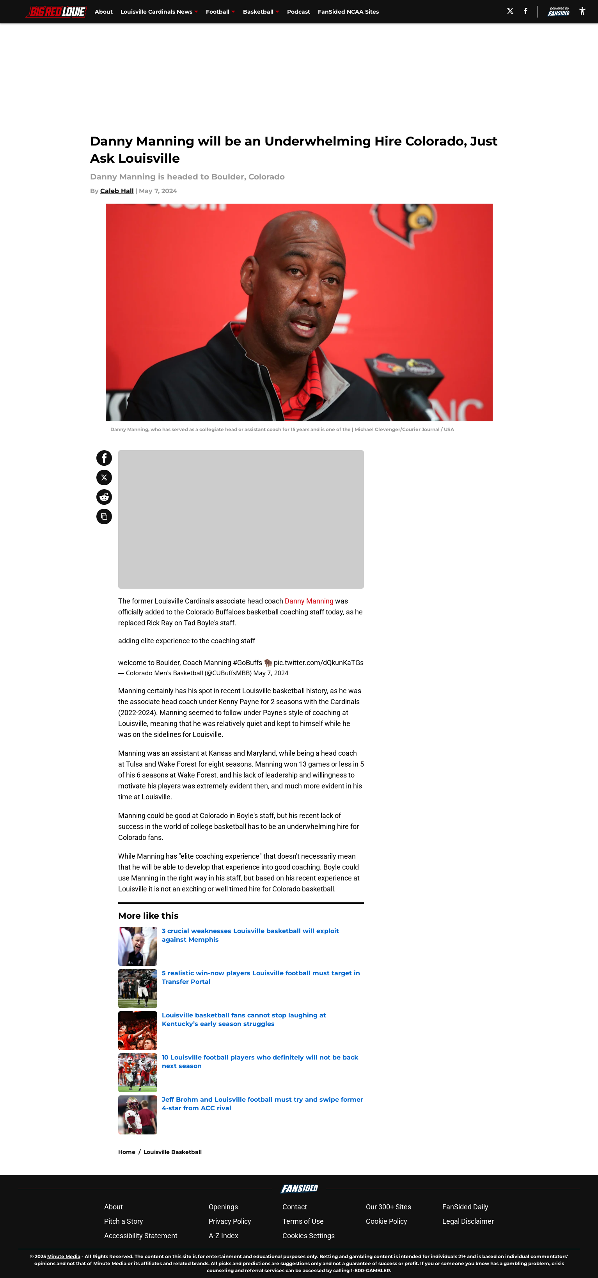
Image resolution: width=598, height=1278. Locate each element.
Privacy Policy (230, 1221)
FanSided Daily (465, 1207)
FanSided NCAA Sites (348, 11)
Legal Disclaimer (468, 1221)
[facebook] (525, 11)
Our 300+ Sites (388, 1207)
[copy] (104, 516)
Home (126, 1152)
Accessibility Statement (140, 1236)
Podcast (298, 11)
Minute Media (63, 1256)
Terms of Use (303, 1221)
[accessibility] (582, 11)
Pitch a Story (123, 1221)
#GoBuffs (247, 663)
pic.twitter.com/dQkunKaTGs (319, 663)
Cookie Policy (386, 1221)
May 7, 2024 (270, 673)
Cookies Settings (308, 1236)
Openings (223, 1207)
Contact (294, 1207)
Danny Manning (309, 601)
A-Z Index (223, 1236)
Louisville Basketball (173, 1152)
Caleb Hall (117, 191)
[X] (510, 11)
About (104, 11)
